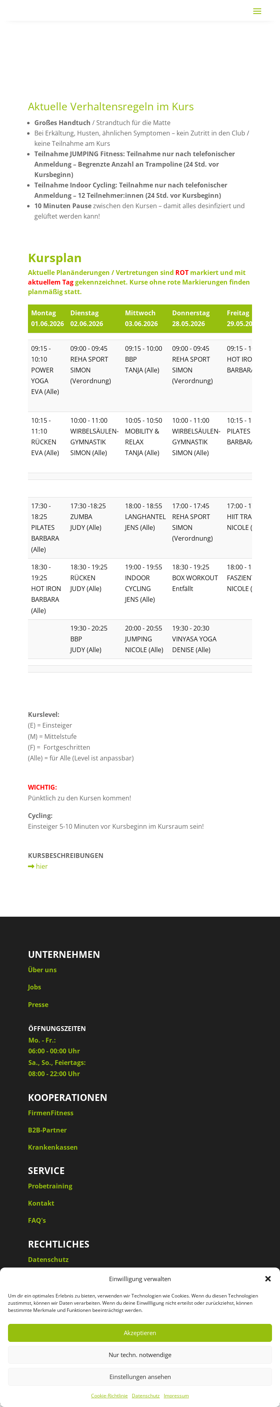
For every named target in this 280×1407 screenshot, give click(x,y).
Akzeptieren (140, 1333)
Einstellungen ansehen (140, 1377)
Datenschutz (146, 1395)
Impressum (176, 1395)
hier (38, 866)
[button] (268, 1279)
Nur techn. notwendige (140, 1355)
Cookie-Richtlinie (109, 1395)
